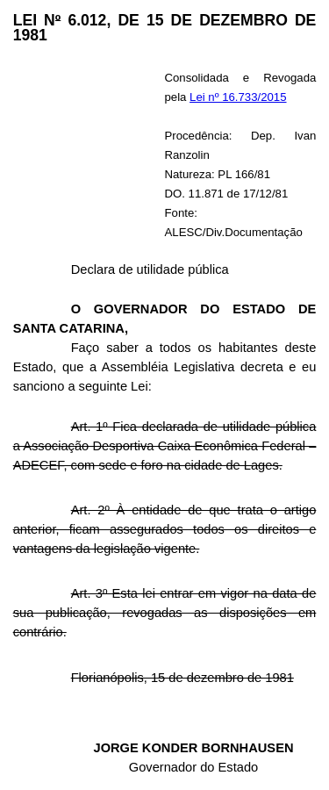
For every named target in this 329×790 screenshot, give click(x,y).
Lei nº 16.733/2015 (238, 97)
